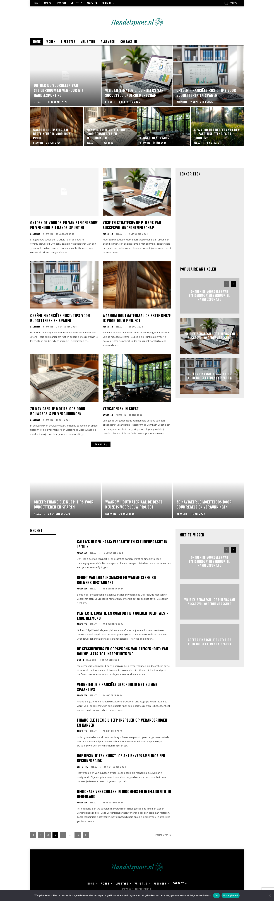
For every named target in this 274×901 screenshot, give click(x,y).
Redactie (48, 233)
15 (78, 834)
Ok (216, 895)
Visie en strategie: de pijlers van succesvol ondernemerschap (132, 225)
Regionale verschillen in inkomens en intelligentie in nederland (124, 794)
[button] (231, 3)
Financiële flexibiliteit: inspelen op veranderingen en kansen (122, 722)
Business (108, 415)
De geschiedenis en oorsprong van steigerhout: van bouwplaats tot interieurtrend (122, 651)
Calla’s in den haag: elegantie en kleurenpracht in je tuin (122, 544)
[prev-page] (226, 284)
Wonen (80, 660)
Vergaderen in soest (121, 408)
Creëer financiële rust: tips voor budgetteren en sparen (60, 318)
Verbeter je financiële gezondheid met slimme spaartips (117, 687)
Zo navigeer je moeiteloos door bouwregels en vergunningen (57, 411)
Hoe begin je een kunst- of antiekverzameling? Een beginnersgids (121, 758)
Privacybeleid (230, 895)
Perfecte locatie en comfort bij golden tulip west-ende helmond (122, 615)
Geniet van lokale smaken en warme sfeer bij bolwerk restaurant (116, 580)
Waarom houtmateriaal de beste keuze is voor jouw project (137, 318)
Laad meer (101, 444)
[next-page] (233, 284)
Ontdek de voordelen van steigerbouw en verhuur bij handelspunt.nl (64, 225)
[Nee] (269, 895)
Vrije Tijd (82, 767)
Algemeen (35, 234)
